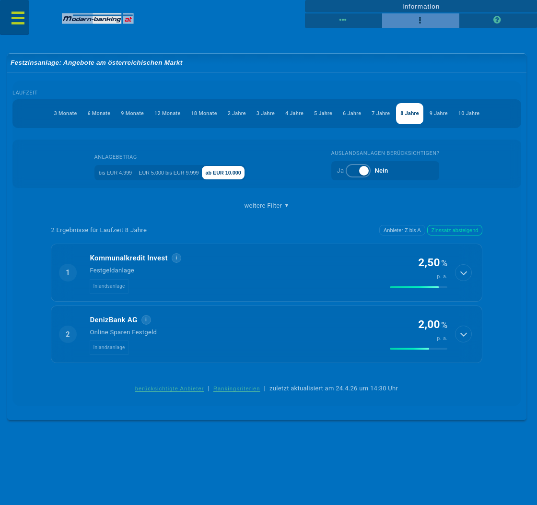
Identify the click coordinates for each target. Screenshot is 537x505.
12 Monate (143, 114)
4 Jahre (293, 114)
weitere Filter (267, 207)
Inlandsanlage (109, 288)
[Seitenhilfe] (498, 20)
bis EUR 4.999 (105, 173)
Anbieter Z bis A (402, 232)
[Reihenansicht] (343, 20)
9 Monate (101, 114)
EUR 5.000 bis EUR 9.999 (177, 173)
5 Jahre (327, 114)
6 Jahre (361, 114)
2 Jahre (225, 114)
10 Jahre (499, 114)
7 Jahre (396, 114)
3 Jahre (259, 114)
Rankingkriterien (236, 391)
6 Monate (62, 114)
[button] (267, 275)
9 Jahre (464, 114)
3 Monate (22, 114)
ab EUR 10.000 (250, 173)
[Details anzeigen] (463, 274)
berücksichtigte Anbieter (169, 391)
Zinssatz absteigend (455, 232)
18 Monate (186, 114)
